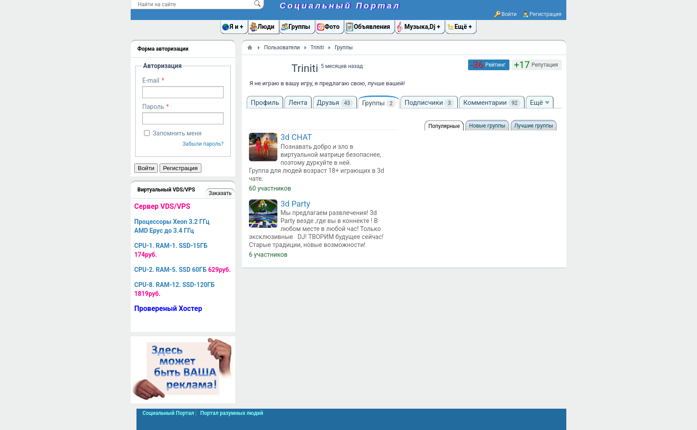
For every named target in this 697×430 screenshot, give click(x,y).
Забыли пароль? (203, 144)
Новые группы (487, 126)
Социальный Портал (340, 5)
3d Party (295, 203)
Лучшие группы (533, 126)
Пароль (153, 106)
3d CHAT (296, 137)
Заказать (220, 193)
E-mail (151, 80)
